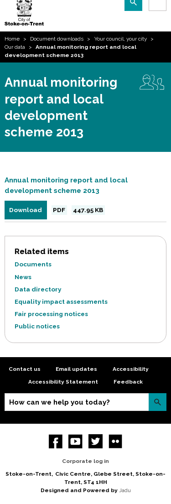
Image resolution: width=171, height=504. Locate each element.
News (23, 277)
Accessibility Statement (63, 382)
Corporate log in (85, 461)
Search (157, 402)
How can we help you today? (59, 402)
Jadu (125, 490)
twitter (95, 441)
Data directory (38, 289)
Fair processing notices (51, 313)
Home (12, 39)
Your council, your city (120, 39)
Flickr (116, 441)
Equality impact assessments (61, 301)
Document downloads (56, 39)
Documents (33, 264)
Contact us (25, 369)
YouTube (75, 441)
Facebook (56, 441)
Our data (15, 47)
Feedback (128, 382)
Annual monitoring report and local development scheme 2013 (66, 185)
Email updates (76, 369)
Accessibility (131, 369)
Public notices (37, 326)
